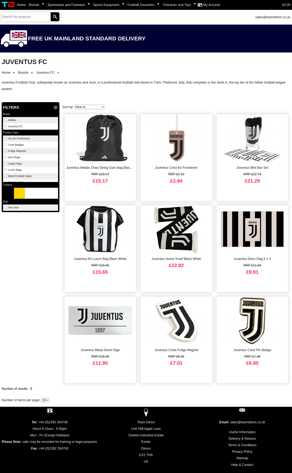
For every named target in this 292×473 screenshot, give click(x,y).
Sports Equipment (106, 5)
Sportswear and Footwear (66, 5)
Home (21, 5)
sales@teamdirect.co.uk (272, 17)
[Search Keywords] (26, 16)
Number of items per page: (25, 400)
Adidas (10, 120)
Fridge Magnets (15, 150)
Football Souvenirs (141, 5)
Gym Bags (12, 157)
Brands (34, 5)
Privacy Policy (242, 451)
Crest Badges (14, 144)
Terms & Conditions (242, 445)
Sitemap (242, 458)
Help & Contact (242, 465)
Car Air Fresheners (17, 138)
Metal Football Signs (18, 176)
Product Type (10, 132)
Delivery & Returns (242, 438)
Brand (6, 114)
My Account (211, 5)
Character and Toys (177, 5)
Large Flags (13, 163)
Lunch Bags (13, 169)
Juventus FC (13, 126)
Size (5, 201)
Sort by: (83, 107)
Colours (7, 184)
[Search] (55, 16)
